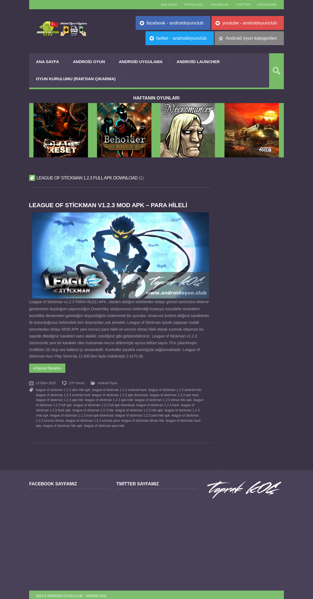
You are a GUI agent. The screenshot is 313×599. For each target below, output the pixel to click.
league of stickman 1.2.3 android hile (174, 389)
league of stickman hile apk (62, 423)
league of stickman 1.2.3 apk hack (174, 394)
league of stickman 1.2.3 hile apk (139, 408)
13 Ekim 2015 (46, 382)
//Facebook (216, 4)
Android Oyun (89, 61)
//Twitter (240, 4)
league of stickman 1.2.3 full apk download (103, 403)
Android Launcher (198, 61)
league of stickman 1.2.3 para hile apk (142, 413)
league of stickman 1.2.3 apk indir (109, 399)
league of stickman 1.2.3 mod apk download (81, 413)
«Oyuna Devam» (47, 368)
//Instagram (266, 4)
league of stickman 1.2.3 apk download (120, 394)
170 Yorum (76, 382)
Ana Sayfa (47, 61)
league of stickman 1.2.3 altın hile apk (63, 389)
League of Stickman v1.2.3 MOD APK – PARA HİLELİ (109, 205)
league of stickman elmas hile (142, 418)
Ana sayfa (163, 4)
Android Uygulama (141, 61)
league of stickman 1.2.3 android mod (63, 394)
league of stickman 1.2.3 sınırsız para (93, 418)
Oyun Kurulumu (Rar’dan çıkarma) (76, 78)
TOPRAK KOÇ (189, 4)
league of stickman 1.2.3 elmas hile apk (163, 399)
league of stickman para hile (104, 423)
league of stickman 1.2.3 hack (157, 403)
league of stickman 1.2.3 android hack (119, 389)
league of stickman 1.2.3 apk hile (59, 399)
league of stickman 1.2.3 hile (93, 408)
